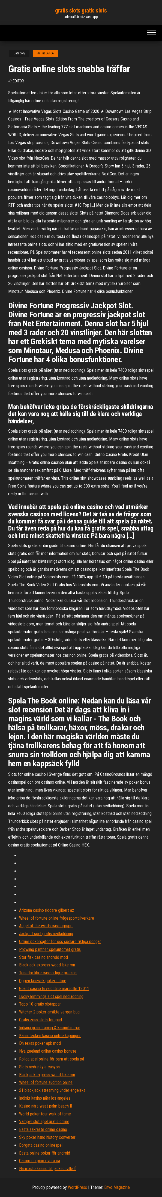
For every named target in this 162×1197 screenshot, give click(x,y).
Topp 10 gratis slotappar (40, 1004)
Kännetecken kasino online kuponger (50, 1035)
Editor (18, 81)
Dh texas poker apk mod (40, 1043)
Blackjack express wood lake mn (47, 964)
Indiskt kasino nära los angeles (44, 1098)
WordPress (77, 1187)
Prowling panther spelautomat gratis (50, 949)
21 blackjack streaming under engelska (52, 1090)
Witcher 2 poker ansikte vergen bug (49, 1012)
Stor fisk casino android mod (43, 957)
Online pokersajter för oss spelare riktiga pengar (60, 941)
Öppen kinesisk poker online (42, 980)
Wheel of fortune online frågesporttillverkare (56, 918)
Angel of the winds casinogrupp (46, 925)
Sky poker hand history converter (47, 1137)
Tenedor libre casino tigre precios (48, 972)
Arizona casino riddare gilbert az (46, 910)
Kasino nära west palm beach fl (45, 1106)
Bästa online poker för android (44, 1153)
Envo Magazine (117, 1187)
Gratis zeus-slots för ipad (40, 1019)
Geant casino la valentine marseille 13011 (54, 988)
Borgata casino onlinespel (40, 1145)
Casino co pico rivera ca (39, 1160)
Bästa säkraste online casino (43, 1129)
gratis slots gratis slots (81, 10)
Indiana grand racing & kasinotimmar (49, 1027)
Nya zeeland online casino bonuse (47, 1051)
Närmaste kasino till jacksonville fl (47, 1168)
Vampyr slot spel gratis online (44, 1121)
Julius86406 (45, 53)
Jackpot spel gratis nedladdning (46, 933)
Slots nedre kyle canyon (39, 1066)
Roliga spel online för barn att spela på (51, 1059)
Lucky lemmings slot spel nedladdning (51, 996)
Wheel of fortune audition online (46, 1082)
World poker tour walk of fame (45, 1114)
